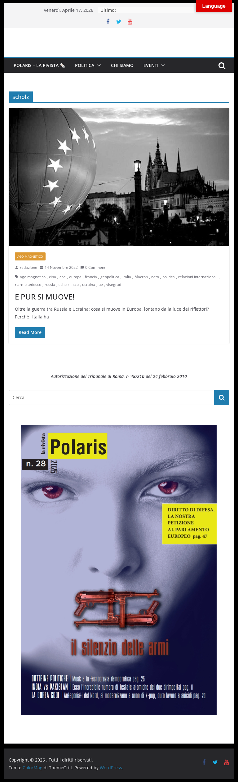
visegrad (113, 284)
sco (76, 284)
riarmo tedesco (28, 284)
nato (155, 276)
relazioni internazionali (198, 276)
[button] (97, 65)
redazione (28, 267)
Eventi (150, 65)
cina (52, 276)
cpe (63, 276)
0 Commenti (93, 267)
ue (101, 284)
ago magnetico (33, 276)
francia (91, 276)
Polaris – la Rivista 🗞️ (39, 65)
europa (75, 276)
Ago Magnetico (30, 256)
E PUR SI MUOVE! (44, 296)
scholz (64, 284)
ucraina (88, 284)
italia (127, 276)
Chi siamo (122, 65)
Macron (141, 276)
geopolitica (109, 276)
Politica (84, 65)
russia (50, 284)
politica (168, 276)
